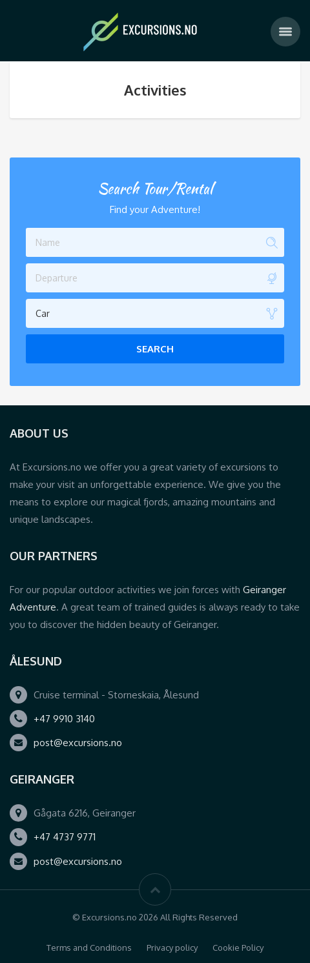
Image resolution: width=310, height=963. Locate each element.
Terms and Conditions (89, 947)
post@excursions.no (78, 742)
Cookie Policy (238, 947)
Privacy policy (172, 947)
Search (155, 349)
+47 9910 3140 (64, 719)
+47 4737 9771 (65, 837)
